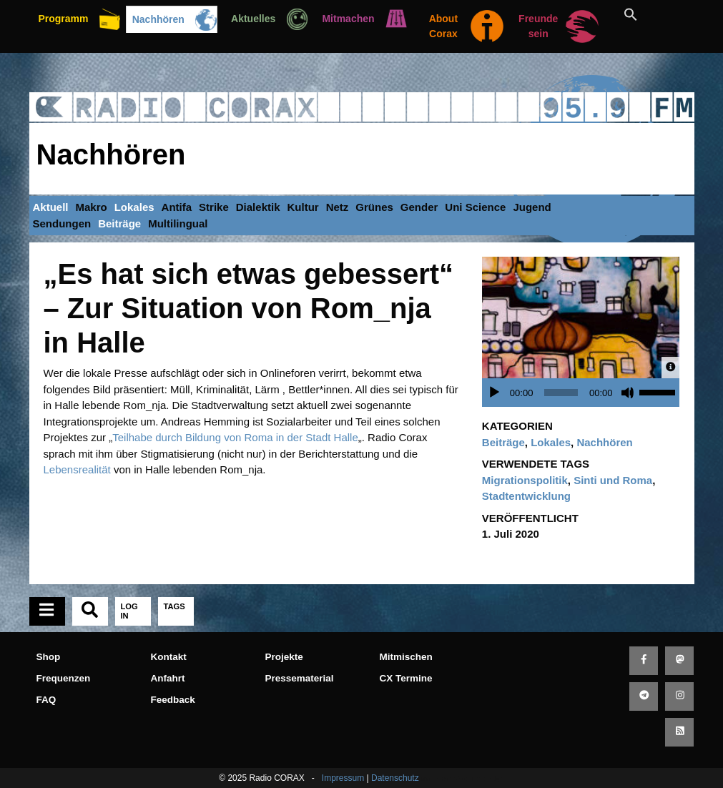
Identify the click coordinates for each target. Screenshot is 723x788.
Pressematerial (299, 678)
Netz (337, 207)
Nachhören (158, 19)
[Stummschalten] (628, 392)
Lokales (134, 207)
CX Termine (406, 678)
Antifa (177, 207)
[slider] (561, 392)
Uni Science (475, 207)
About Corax (443, 26)
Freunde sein (538, 26)
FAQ (46, 699)
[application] (584, 392)
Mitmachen (348, 18)
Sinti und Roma (613, 480)
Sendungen (62, 223)
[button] (647, 14)
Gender (419, 207)
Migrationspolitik (525, 480)
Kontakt (169, 656)
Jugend (532, 207)
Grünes (374, 207)
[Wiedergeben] (494, 392)
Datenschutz (395, 778)
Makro (91, 207)
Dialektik (258, 207)
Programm (63, 18)
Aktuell (51, 207)
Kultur (302, 207)
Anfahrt (168, 678)
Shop (48, 656)
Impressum (343, 778)
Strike (214, 207)
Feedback (173, 699)
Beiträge (119, 223)
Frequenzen (63, 678)
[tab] (47, 611)
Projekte (284, 656)
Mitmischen (406, 656)
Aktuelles (253, 18)
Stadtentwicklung (526, 496)
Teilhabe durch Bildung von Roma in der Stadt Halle (235, 437)
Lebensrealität (77, 469)
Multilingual (177, 223)
